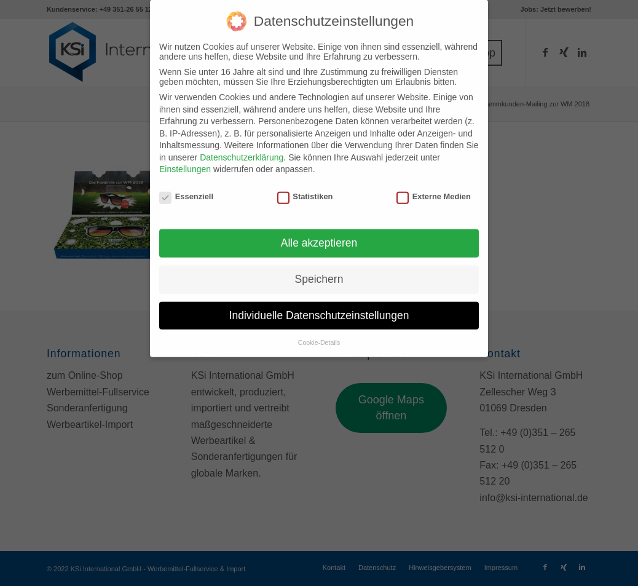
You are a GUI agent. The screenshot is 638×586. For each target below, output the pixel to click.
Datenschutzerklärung (241, 149)
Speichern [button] (319, 270)
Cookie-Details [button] (319, 333)
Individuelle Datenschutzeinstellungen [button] (319, 307)
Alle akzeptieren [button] (319, 234)
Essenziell (186, 187)
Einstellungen (185, 160)
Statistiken (305, 187)
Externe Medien (433, 187)
